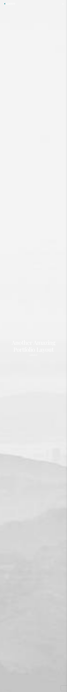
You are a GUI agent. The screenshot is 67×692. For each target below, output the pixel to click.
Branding (34, 351)
